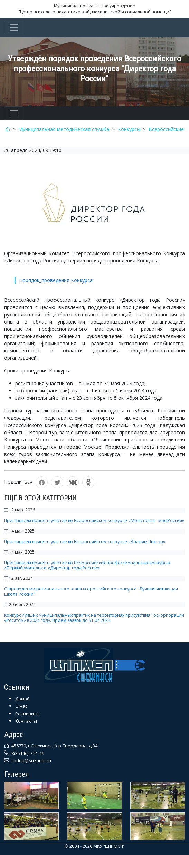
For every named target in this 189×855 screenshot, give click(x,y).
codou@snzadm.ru (30, 760)
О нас (21, 706)
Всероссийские (166, 129)
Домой (22, 699)
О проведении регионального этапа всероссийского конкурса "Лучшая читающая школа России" (91, 591)
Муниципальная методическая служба (63, 129)
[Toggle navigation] (13, 27)
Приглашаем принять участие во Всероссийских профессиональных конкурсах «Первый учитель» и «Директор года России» (87, 565)
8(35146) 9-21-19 (27, 753)
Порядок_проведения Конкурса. (56, 280)
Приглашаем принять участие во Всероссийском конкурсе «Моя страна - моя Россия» (94, 521)
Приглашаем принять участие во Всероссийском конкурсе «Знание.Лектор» (84, 542)
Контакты (26, 721)
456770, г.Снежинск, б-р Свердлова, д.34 (53, 746)
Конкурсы (129, 129)
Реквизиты (27, 713)
